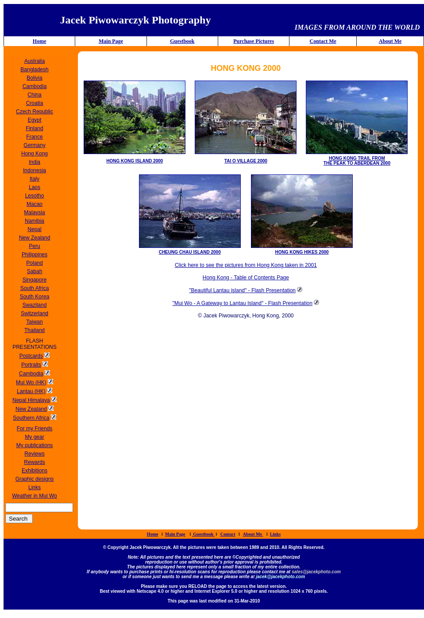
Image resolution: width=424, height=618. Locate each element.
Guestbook (182, 41)
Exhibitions (34, 470)
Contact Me (323, 41)
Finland (34, 128)
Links (275, 534)
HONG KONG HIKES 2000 (301, 252)
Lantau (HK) (31, 391)
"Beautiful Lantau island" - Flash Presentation (242, 290)
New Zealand (31, 409)
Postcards (31, 356)
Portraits (31, 365)
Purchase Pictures (253, 41)
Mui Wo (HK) (31, 382)
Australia (34, 61)
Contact (227, 534)
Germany (34, 145)
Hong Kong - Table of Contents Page (246, 277)
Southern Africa (31, 418)
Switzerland (34, 313)
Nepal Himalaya (31, 400)
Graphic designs (34, 479)
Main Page (111, 41)
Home (39, 41)
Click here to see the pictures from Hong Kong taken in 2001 (246, 265)
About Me (390, 41)
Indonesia (34, 170)
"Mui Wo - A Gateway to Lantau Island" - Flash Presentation (242, 303)
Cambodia (31, 374)
